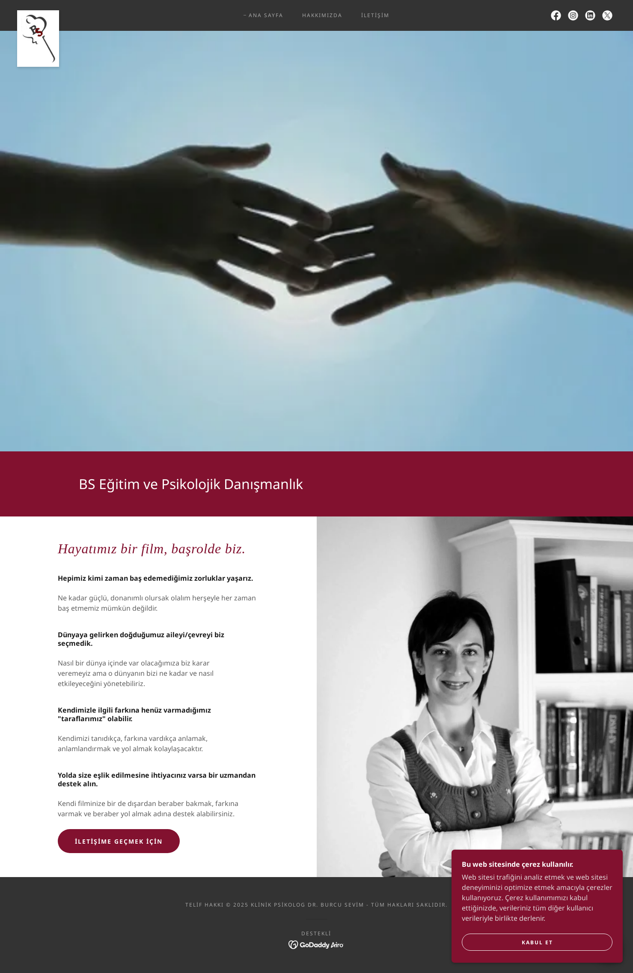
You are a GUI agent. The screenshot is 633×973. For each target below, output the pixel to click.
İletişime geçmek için (119, 841)
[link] (38, 13)
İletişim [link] (375, 15)
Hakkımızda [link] (322, 15)
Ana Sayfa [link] (266, 15)
